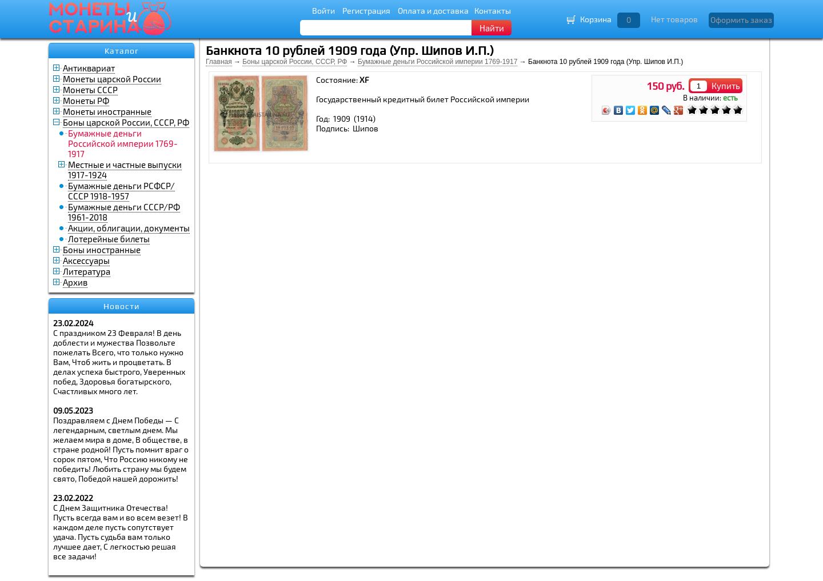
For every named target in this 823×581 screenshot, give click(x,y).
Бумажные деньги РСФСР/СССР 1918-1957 (121, 191)
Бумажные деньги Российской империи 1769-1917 (437, 62)
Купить (726, 86)
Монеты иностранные (107, 111)
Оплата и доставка (433, 10)
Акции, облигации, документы (129, 228)
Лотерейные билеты (109, 239)
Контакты (492, 10)
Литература (86, 271)
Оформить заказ (741, 20)
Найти (492, 28)
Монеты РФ (86, 100)
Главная (219, 62)
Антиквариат (89, 68)
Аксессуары (86, 260)
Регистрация (366, 10)
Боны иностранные (102, 250)
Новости (121, 306)
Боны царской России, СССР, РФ (126, 122)
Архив (75, 282)
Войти (323, 10)
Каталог (122, 50)
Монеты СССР (90, 90)
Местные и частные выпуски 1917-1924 (125, 169)
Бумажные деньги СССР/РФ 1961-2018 (124, 212)
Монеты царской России (112, 79)
